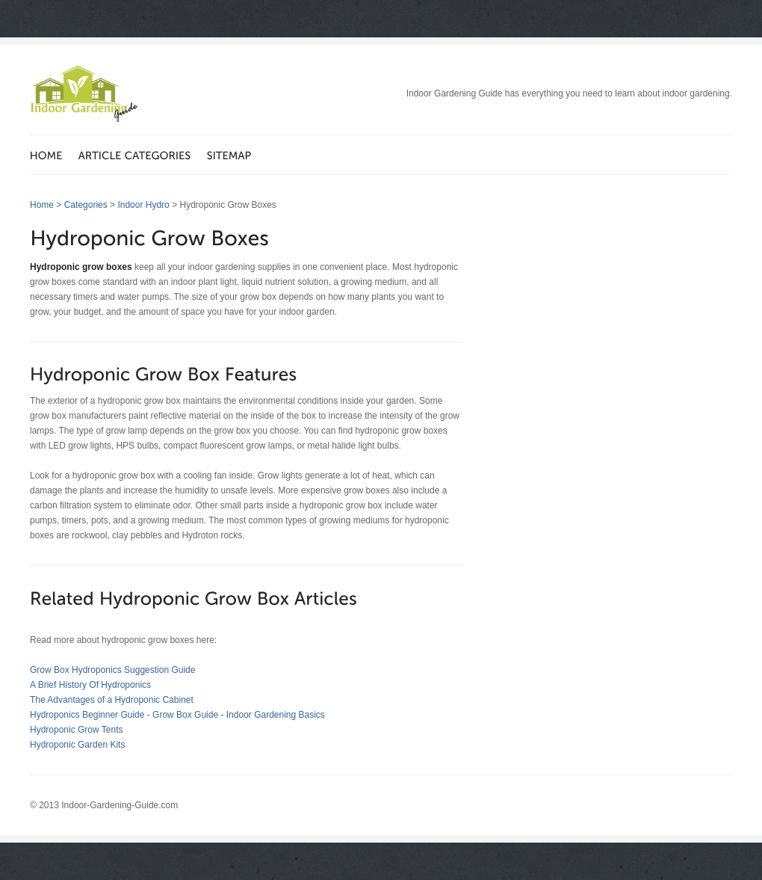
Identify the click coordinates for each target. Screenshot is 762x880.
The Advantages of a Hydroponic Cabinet (111, 700)
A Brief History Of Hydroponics (90, 685)
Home (42, 205)
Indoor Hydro (143, 205)
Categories (86, 205)
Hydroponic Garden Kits (77, 744)
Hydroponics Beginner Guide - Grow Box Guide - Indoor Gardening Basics (177, 715)
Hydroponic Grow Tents (76, 729)
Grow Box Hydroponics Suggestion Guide (112, 670)
